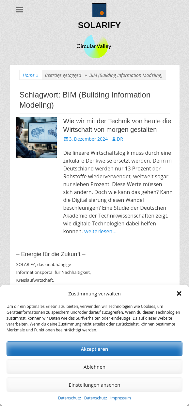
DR (120, 139)
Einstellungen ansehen (94, 384)
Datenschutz (69, 398)
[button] (179, 293)
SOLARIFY (99, 25)
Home (31, 75)
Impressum (120, 398)
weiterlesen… (100, 231)
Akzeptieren (94, 348)
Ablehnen (94, 366)
